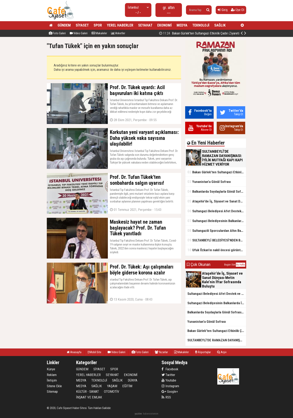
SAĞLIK (220, 25)
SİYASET (82, 25)
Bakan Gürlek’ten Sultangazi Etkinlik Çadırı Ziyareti (216, 172)
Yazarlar (161, 352)
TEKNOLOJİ (200, 25)
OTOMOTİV (111, 391)
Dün (233, 264)
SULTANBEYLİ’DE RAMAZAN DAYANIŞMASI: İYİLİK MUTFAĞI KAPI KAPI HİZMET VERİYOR (216, 340)
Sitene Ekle (54, 386)
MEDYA (182, 25)
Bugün (227, 264)
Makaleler (99, 33)
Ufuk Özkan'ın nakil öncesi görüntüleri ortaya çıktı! (216, 250)
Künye (51, 369)
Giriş (223, 10)
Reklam (52, 375)
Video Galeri (78, 33)
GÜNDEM (64, 25)
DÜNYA (132, 380)
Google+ (170, 391)
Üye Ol (237, 10)
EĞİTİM (127, 386)
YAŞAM (112, 386)
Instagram (170, 386)
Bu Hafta (240, 264)
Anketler (118, 33)
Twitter (168, 375)
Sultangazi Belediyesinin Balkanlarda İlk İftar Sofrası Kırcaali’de (216, 220)
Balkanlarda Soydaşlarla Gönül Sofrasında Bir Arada (216, 191)
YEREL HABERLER (120, 25)
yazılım (138, 413)
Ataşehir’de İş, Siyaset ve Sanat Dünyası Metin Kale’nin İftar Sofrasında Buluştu (216, 201)
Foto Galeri (57, 33)
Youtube (169, 380)
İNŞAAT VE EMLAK (89, 397)
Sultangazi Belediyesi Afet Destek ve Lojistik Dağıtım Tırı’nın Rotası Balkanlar (216, 211)
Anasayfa (74, 352)
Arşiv (221, 352)
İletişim (52, 380)
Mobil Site (94, 352)
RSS (166, 397)
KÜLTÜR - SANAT (87, 391)
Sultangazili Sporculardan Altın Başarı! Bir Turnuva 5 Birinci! (216, 230)
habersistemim (150, 413)
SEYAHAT (145, 25)
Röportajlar (203, 352)
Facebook (170, 369)
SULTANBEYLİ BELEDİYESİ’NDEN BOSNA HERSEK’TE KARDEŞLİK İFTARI (216, 240)
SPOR (98, 25)
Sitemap (52, 391)
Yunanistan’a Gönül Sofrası (209, 181)
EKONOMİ (164, 25)
